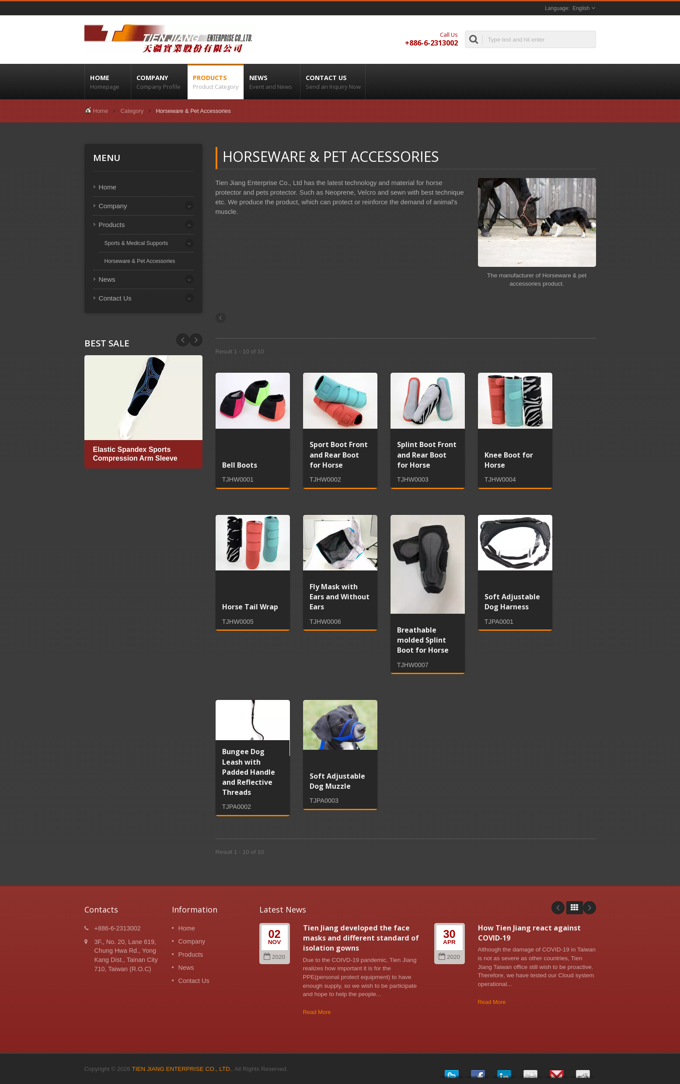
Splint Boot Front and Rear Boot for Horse (427, 454)
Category (131, 111)
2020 (274, 957)
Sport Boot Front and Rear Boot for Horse (339, 454)
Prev (195, 339)
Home (108, 81)
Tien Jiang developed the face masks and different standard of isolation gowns (361, 938)
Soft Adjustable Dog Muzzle (337, 781)
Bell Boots (239, 465)
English (580, 8)
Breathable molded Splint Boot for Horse (423, 640)
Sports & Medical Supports (136, 243)
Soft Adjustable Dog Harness (512, 602)
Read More (317, 1012)
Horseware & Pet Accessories (140, 261)
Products (216, 81)
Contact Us (332, 81)
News (272, 81)
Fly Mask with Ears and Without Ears (340, 597)
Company (159, 81)
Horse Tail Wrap (250, 607)
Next (182, 339)
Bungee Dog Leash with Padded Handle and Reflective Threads (248, 772)
